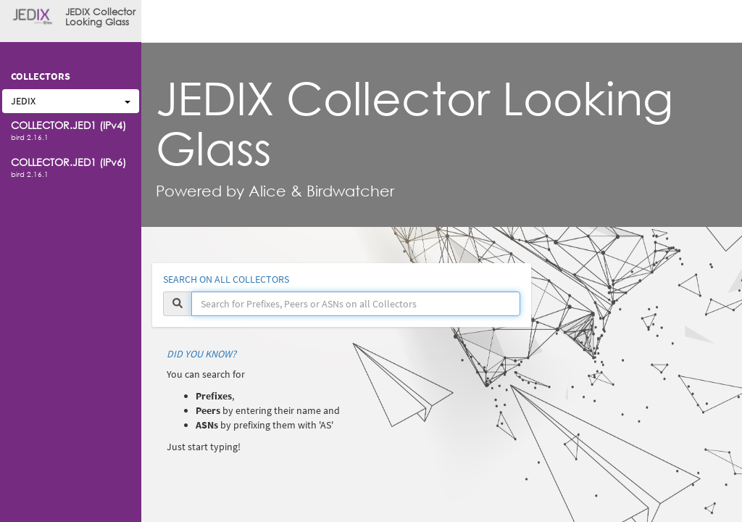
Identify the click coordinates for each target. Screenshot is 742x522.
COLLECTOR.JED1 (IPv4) (68, 125)
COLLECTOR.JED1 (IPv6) (68, 162)
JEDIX (70, 100)
